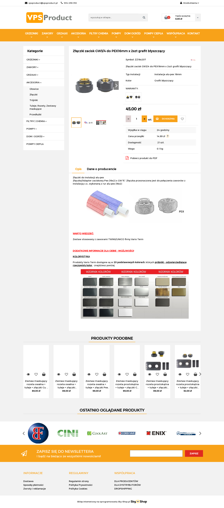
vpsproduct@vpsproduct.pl (41, 3)
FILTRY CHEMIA (98, 35)
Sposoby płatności (33, 485)
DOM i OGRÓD (35, 136)
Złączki (33, 94)
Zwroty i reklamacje (34, 488)
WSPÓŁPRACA (176, 35)
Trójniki (34, 100)
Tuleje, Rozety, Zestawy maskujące (43, 107)
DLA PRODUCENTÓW (126, 481)
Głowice (34, 89)
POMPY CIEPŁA (153, 35)
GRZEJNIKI (31, 35)
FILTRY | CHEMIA (36, 121)
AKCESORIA (78, 35)
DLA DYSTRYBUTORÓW (127, 485)
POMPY (116, 35)
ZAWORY (47, 35)
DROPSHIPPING (123, 488)
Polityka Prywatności (80, 485)
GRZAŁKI (62, 35)
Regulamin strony (79, 481)
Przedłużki (35, 114)
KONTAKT (193, 33)
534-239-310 (69, 3)
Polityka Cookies (78, 488)
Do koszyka (165, 118)
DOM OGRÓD (132, 35)
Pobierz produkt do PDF (141, 158)
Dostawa (28, 481)
